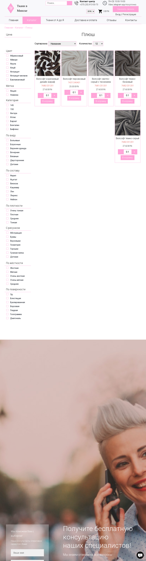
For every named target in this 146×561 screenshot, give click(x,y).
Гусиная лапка (17, 253)
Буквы (13, 237)
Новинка (14, 95)
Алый (12, 68)
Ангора (13, 113)
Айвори (13, 60)
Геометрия (15, 245)
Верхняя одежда (18, 148)
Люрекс (14, 195)
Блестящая (15, 298)
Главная (13, 20)
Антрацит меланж (19, 76)
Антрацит (15, 72)
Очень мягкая (16, 280)
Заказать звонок (125, 9)
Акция (13, 91)
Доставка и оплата (86, 20)
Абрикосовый (16, 56)
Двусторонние (17, 160)
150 (12, 109)
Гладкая (14, 310)
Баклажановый (17, 80)
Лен (12, 191)
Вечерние (15, 152)
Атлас (13, 117)
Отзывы (111, 20)
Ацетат (13, 179)
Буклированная (17, 302)
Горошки (14, 249)
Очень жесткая (17, 276)
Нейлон (13, 199)
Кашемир (14, 187)
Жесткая (14, 268)
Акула (13, 64)
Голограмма (16, 314)
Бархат (13, 121)
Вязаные (14, 156)
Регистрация (129, 14)
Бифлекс (14, 129)
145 (12, 105)
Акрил (13, 175)
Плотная (14, 214)
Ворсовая (14, 306)
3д (11, 294)
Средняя (14, 218)
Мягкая (13, 272)
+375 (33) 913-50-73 (89, 4)
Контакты (131, 20)
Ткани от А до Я (55, 20)
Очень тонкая (16, 210)
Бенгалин (14, 125)
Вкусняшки (15, 241)
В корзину (47, 101)
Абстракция (16, 233)
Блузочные (15, 144)
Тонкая (13, 222)
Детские (14, 164)
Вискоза (14, 183)
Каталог (31, 20)
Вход (118, 14)
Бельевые (15, 140)
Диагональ (15, 318)
